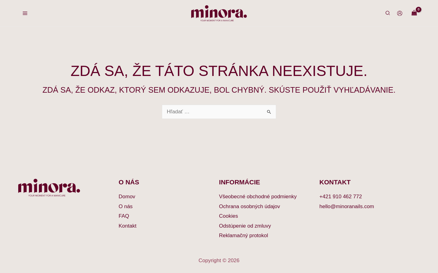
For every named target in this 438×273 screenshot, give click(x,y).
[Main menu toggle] (25, 13)
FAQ (124, 216)
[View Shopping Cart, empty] (414, 13)
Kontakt (128, 226)
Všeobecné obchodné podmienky (258, 197)
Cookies (228, 216)
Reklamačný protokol (243, 235)
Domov (127, 197)
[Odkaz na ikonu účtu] (399, 13)
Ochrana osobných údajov (249, 206)
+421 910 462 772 (340, 197)
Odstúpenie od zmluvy (245, 226)
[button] (388, 14)
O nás (126, 206)
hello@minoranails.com (346, 206)
